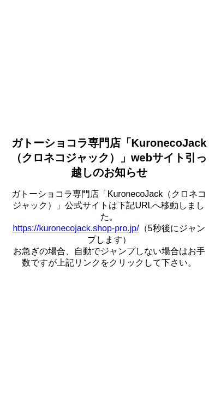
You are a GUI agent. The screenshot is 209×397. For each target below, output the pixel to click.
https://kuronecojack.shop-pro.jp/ (76, 228)
